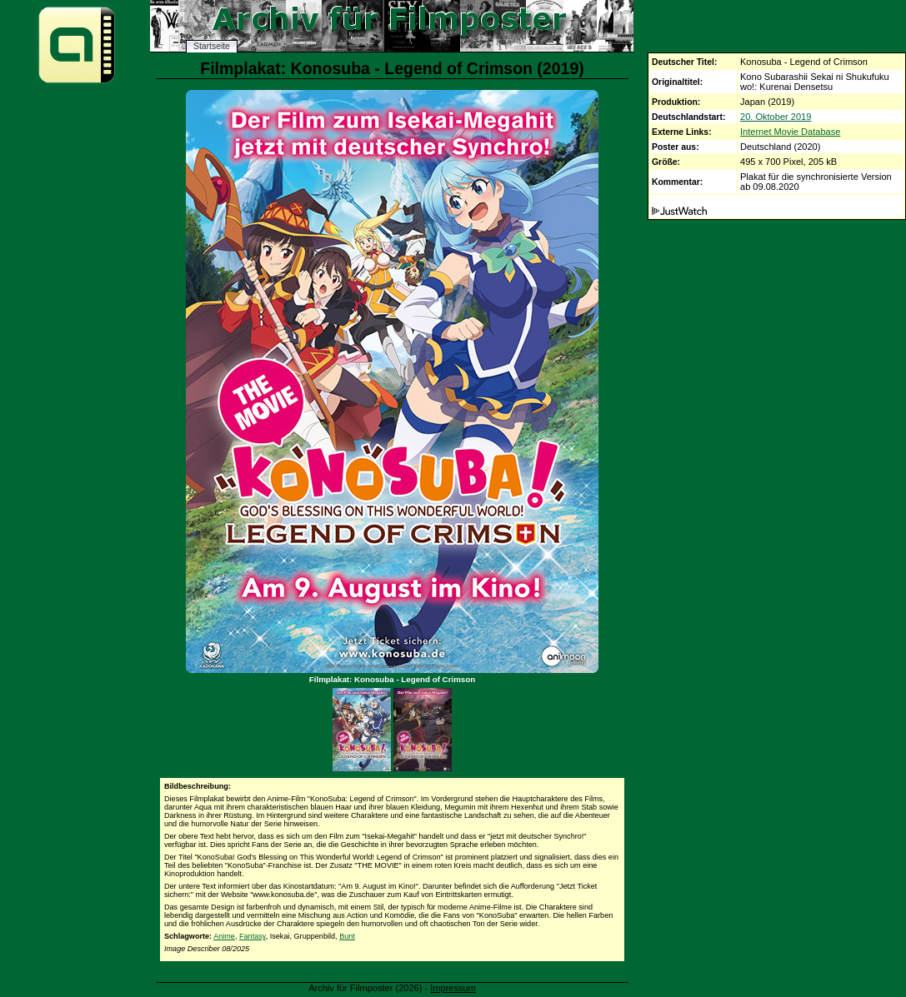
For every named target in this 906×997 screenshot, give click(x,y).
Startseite (211, 46)
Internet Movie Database (790, 132)
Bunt (347, 936)
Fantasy (252, 936)
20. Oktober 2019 (775, 117)
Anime (224, 936)
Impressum (453, 988)
